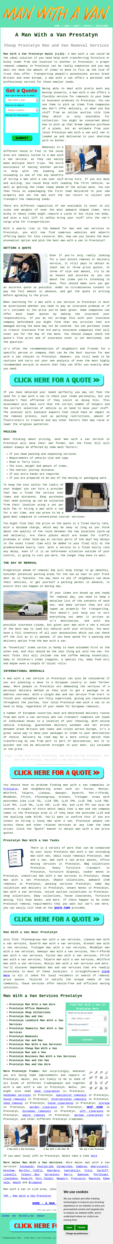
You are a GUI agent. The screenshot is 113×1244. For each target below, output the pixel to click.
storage (104, 1103)
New (14, 1216)
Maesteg (94, 1178)
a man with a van (27, 1087)
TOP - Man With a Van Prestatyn (27, 1195)
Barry (68, 1174)
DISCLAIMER (102, 26)
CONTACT (87, 26)
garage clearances (88, 1115)
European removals (36, 1111)
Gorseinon (52, 1174)
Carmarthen (65, 1166)
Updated (40, 1216)
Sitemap (5, 1216)
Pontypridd (45, 1166)
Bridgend (35, 1182)
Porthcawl (101, 1174)
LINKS (66, 26)
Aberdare (53, 1170)
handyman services (17, 1095)
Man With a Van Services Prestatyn (42, 996)
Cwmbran (81, 1166)
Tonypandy (27, 1166)
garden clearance (43, 1107)
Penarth (26, 1178)
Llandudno (10, 1178)
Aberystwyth (99, 1166)
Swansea (83, 1174)
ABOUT (77, 26)
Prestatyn (10, 788)
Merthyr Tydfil (31, 1170)
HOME (57, 26)
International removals (69, 1099)
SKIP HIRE (95, 1107)
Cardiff (102, 1170)
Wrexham (9, 1170)
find (15, 939)
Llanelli (9, 1174)
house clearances (61, 1103)
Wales (79, 1162)
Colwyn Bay (30, 1174)
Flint (88, 1170)
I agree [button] (69, 1227)
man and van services (64, 967)
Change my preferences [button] (77, 1233)
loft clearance (91, 1111)
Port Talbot (44, 1178)
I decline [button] (81, 1227)
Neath (17, 1182)
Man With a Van (26, 1216)
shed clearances (47, 1091)
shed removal (13, 1103)
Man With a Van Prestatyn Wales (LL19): (34, 53)
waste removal (34, 1115)
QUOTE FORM (62, 907)
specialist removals (71, 1095)
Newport (62, 1178)
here (94, 1155)
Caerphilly (72, 1170)
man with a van (75, 784)
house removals (14, 1099)
